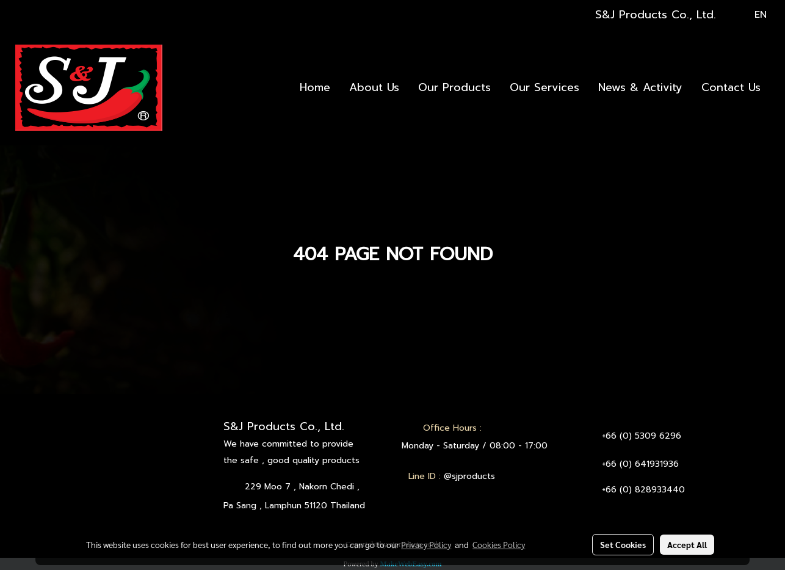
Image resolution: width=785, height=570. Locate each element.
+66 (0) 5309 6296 (641, 435)
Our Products (454, 87)
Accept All (687, 544)
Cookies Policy (498, 544)
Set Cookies (623, 544)
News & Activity (640, 87)
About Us (374, 87)
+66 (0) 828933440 (643, 489)
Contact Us (731, 87)
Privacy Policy (426, 544)
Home (315, 87)
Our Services (544, 87)
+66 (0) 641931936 (640, 464)
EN (752, 14)
